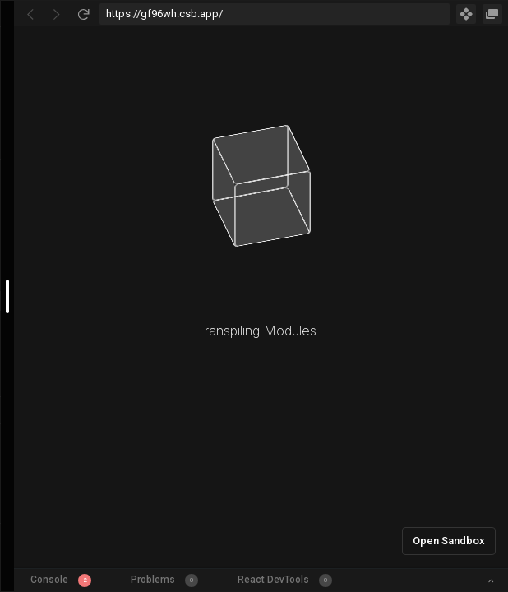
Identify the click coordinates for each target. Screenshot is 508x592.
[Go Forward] (57, 14)
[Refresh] (83, 14)
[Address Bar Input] (274, 14)
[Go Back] (30, 14)
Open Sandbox (449, 540)
